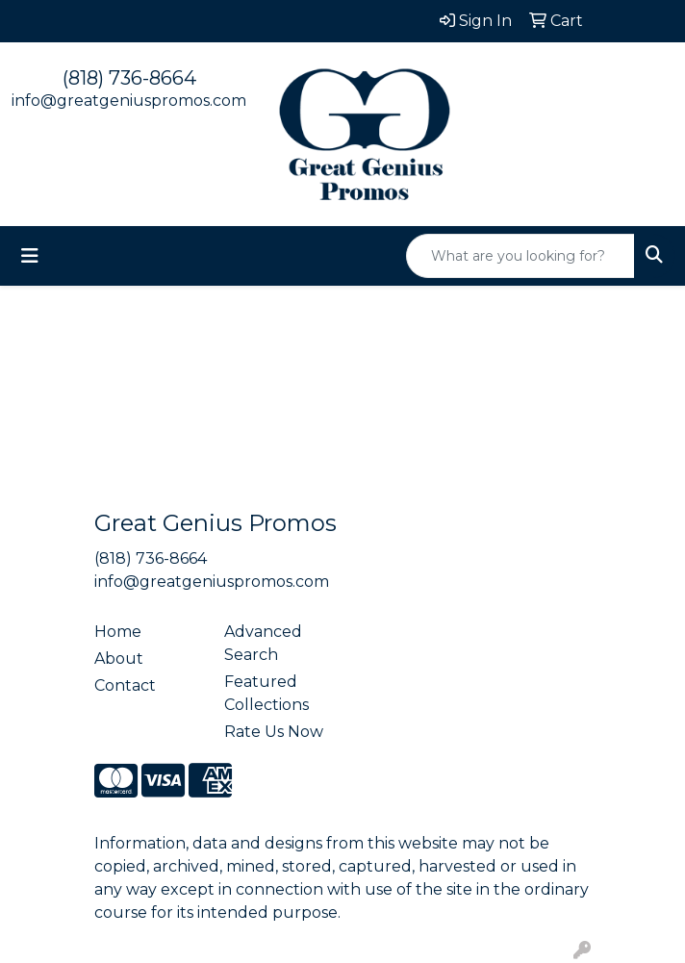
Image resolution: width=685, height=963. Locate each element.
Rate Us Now (273, 731)
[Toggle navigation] (30, 255)
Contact (125, 685)
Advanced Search (263, 643)
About (118, 658)
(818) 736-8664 (129, 77)
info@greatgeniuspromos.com (129, 100)
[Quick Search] (520, 256)
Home (117, 631)
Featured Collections (266, 693)
